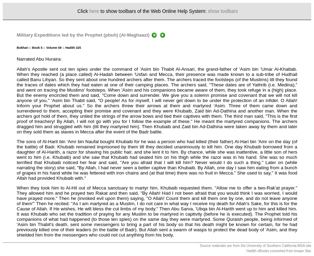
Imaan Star (302, 251)
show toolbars (223, 11)
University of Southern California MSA (275, 246)
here (94, 11)
